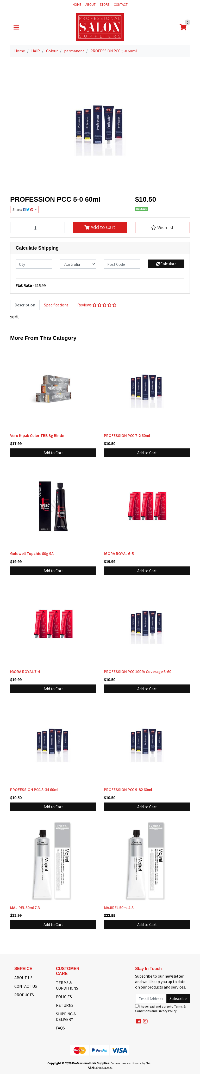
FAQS (60, 1027)
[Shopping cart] (183, 27)
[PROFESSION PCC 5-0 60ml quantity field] (37, 227)
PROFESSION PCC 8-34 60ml (34, 789)
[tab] (25, 305)
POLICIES (64, 996)
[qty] (34, 264)
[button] (162, 227)
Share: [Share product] (23, 209)
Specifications (56, 304)
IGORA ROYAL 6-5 (119, 553)
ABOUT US (23, 977)
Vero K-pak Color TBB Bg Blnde (37, 435)
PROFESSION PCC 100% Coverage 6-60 (137, 671)
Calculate (166, 263)
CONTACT (121, 4)
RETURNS (64, 1005)
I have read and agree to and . (160, 1008)
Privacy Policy (167, 1011)
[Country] (78, 264)
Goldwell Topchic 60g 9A (32, 553)
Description (25, 304)
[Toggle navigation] (16, 27)
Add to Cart (99, 227)
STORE (105, 4)
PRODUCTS (24, 994)
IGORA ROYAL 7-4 (25, 671)
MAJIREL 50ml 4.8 (119, 907)
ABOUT (90, 4)
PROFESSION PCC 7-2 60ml (127, 435)
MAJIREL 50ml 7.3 (25, 907)
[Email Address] (151, 998)
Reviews (96, 304)
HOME (77, 4)
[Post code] (122, 264)
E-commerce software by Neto (132, 1063)
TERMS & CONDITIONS (67, 985)
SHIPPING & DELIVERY (66, 1016)
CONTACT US (25, 986)
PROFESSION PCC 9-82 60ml (128, 789)
